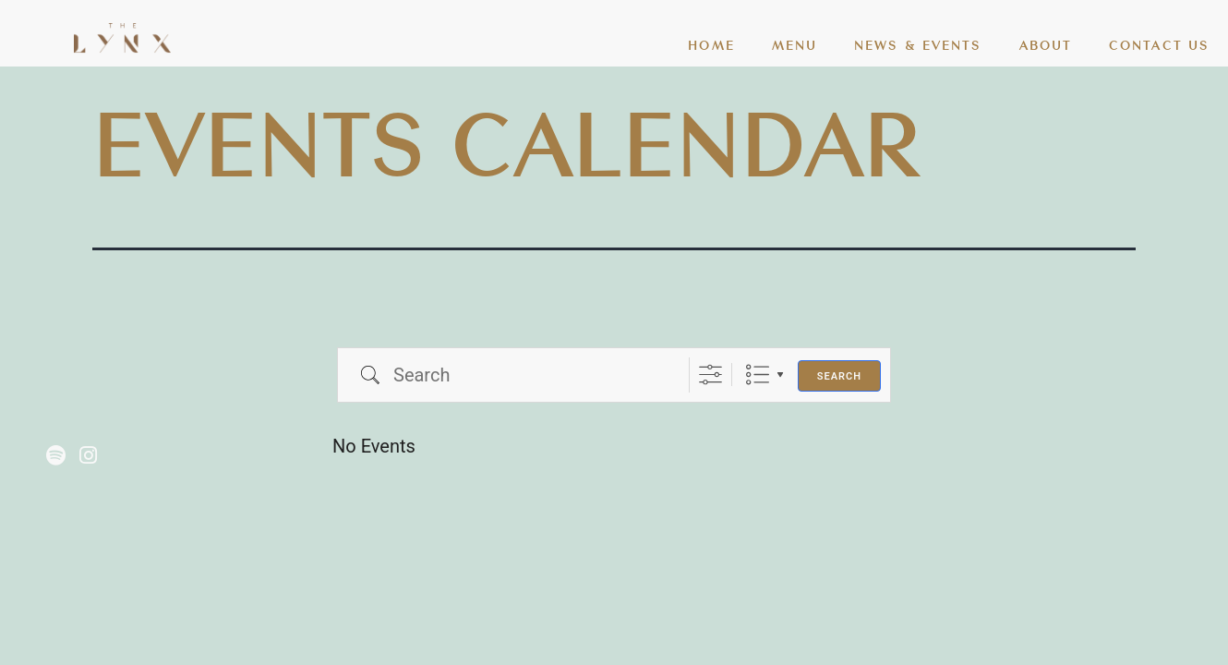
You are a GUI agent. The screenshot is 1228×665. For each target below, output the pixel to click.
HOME (711, 45)
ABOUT (1046, 45)
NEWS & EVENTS (917, 45)
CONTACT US (1159, 45)
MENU (794, 45)
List (757, 374)
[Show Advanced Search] (710, 374)
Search (839, 376)
